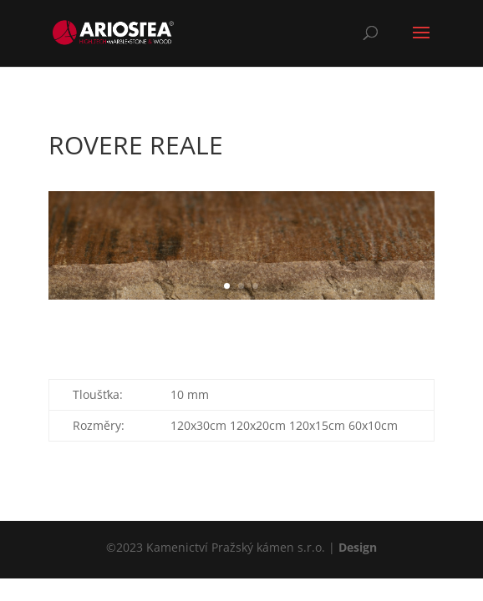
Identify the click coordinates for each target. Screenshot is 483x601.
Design (357, 547)
